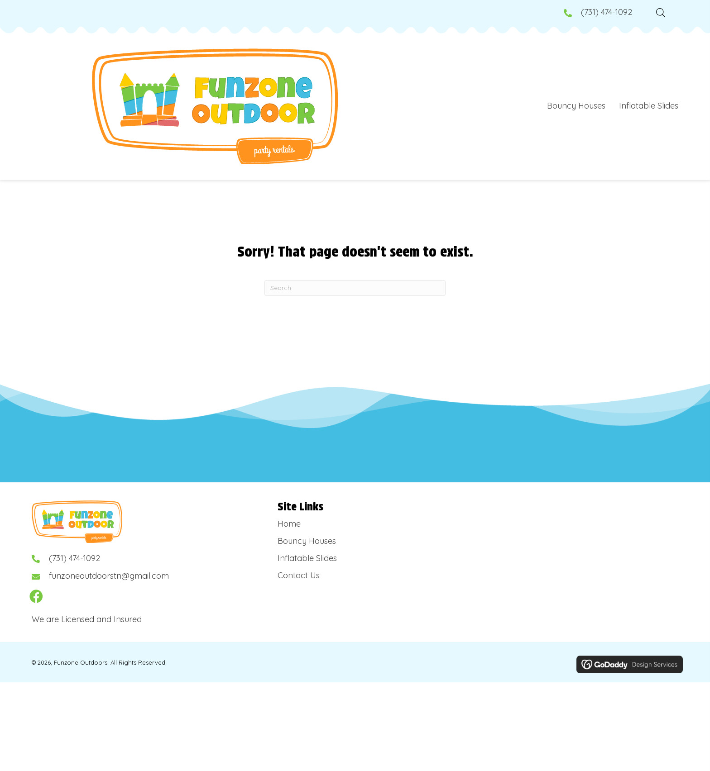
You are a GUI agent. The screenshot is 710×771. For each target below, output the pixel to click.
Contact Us (299, 575)
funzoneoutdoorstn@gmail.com (109, 576)
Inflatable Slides (307, 558)
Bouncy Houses (307, 541)
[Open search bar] (660, 11)
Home (289, 524)
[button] (36, 596)
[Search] (355, 288)
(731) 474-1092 (606, 12)
